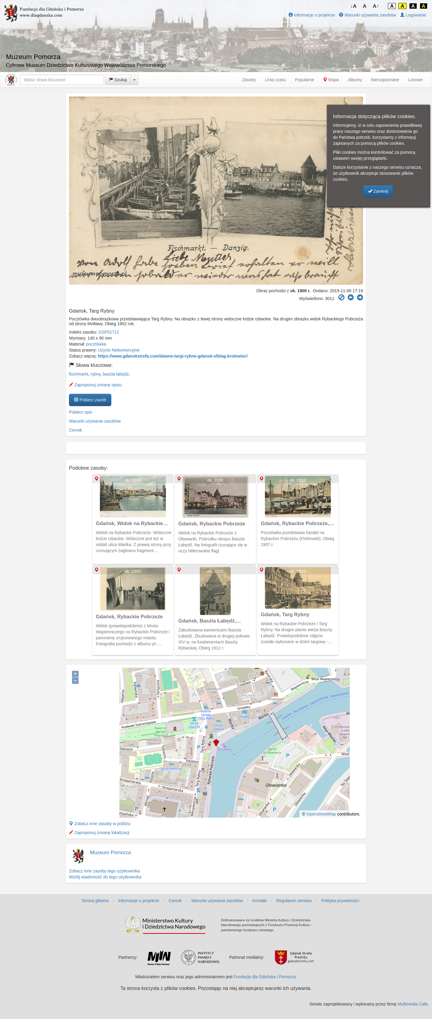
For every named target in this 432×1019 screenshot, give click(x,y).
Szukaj (118, 79)
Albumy (355, 79)
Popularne (304, 79)
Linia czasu (275, 79)
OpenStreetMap (321, 814)
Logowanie (413, 15)
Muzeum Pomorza (110, 852)
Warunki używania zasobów (367, 15)
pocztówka (96, 344)
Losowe (415, 79)
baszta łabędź (116, 374)
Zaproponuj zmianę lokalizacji (99, 832)
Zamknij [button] (378, 191)
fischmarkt (78, 374)
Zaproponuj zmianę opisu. (96, 384)
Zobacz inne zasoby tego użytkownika (104, 871)
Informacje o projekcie (312, 15)
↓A (353, 6)
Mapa (331, 79)
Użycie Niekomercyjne (119, 350)
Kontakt (260, 900)
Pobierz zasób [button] (90, 399)
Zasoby (249, 79)
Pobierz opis (80, 412)
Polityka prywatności (340, 900)
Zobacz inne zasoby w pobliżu (99, 823)
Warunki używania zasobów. (95, 421)
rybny (95, 374)
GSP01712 (108, 332)
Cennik (75, 430)
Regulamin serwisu (294, 900)
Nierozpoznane (385, 79)
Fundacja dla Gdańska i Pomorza (265, 976)
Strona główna (95, 900)
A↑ (376, 6)
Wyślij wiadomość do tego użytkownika (105, 877)
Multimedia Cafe (413, 1004)
